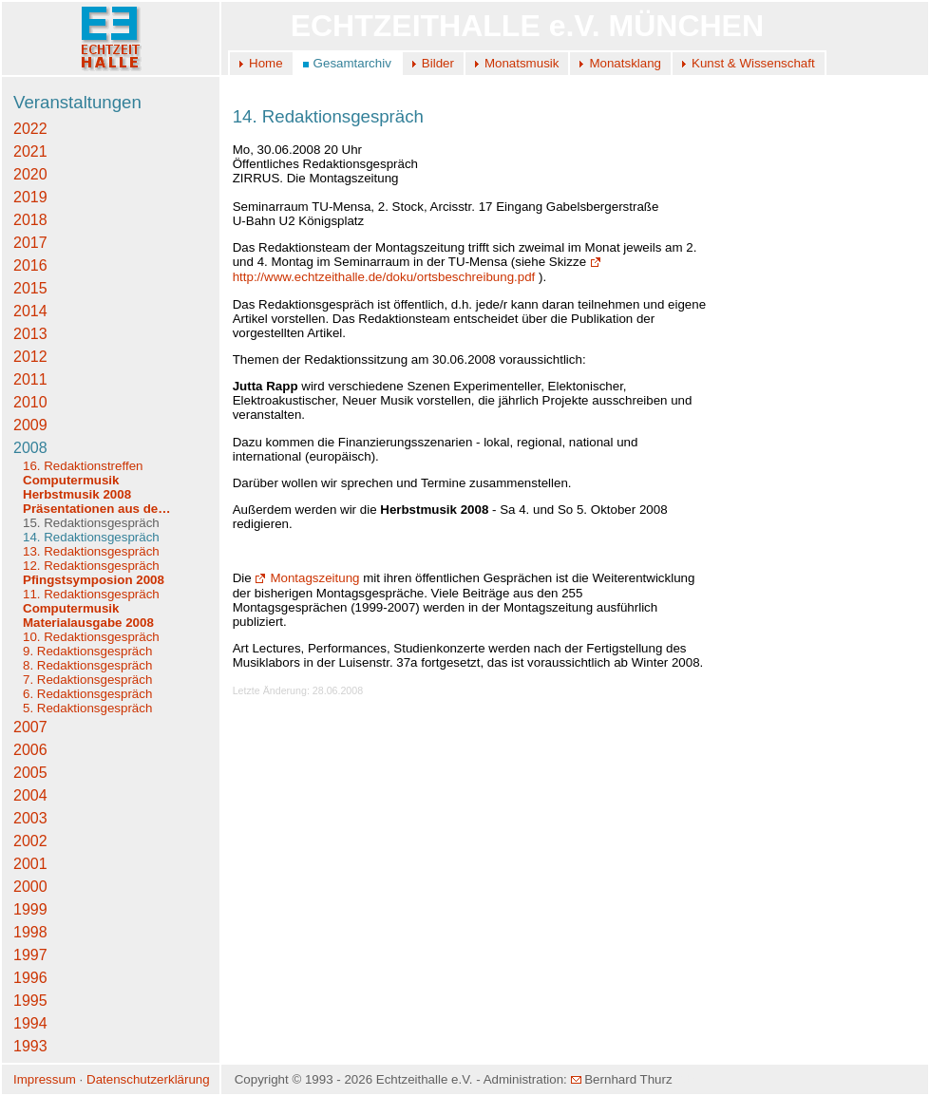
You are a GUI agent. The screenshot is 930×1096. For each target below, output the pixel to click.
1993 (30, 1046)
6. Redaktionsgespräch (87, 694)
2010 (30, 402)
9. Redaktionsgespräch (87, 651)
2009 (30, 425)
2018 (30, 220)
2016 (30, 265)
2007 (30, 727)
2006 (30, 750)
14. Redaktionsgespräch (91, 537)
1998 (30, 932)
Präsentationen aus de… (97, 508)
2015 (30, 288)
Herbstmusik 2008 (77, 494)
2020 (30, 174)
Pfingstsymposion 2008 (93, 580)
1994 (30, 1023)
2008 (30, 448)
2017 (30, 243)
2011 (30, 379)
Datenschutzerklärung (148, 1079)
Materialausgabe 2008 (88, 622)
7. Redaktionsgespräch (87, 679)
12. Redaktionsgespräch (91, 565)
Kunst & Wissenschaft (753, 63)
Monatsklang (625, 63)
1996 (30, 978)
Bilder (438, 63)
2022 (30, 129)
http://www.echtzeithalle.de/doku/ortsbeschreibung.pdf (419, 269)
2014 (30, 311)
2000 (30, 887)
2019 (30, 197)
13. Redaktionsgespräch (91, 551)
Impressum (44, 1079)
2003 (30, 818)
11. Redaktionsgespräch (91, 594)
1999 (30, 909)
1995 (30, 1000)
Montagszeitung (307, 578)
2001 (30, 864)
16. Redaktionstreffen (82, 466)
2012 (30, 357)
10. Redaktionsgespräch (91, 637)
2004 (30, 795)
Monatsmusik (522, 63)
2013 (30, 334)
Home (266, 63)
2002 (30, 841)
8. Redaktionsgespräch (87, 665)
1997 (30, 955)
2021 (30, 151)
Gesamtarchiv (352, 63)
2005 (30, 773)
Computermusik (71, 480)
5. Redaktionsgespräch (87, 708)
